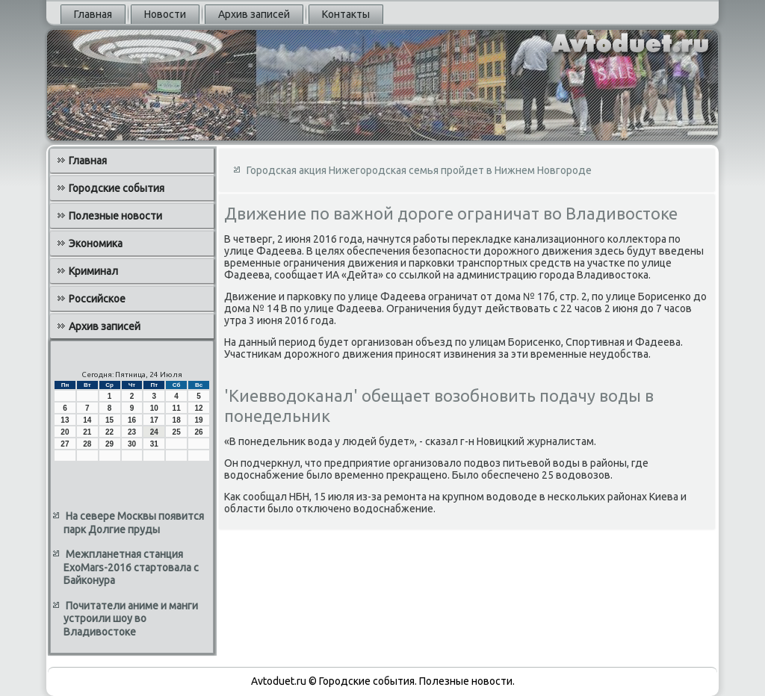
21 (87, 432)
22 (109, 432)
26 (198, 432)
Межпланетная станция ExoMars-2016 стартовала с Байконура (131, 567)
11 (177, 408)
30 (132, 444)
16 (132, 420)
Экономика (96, 243)
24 (154, 432)
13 (65, 420)
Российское (97, 299)
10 (154, 408)
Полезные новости (115, 216)
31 (154, 444)
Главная (93, 14)
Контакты (346, 14)
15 (109, 420)
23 (132, 432)
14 (87, 420)
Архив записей (254, 14)
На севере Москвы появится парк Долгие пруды (134, 522)
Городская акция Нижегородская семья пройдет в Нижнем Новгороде (419, 170)
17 (154, 420)
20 (65, 432)
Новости (165, 14)
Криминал (93, 271)
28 (87, 444)
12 (198, 408)
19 (198, 420)
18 (177, 420)
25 (177, 432)
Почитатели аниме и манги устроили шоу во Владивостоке (131, 619)
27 (65, 444)
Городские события (116, 188)
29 (109, 444)
